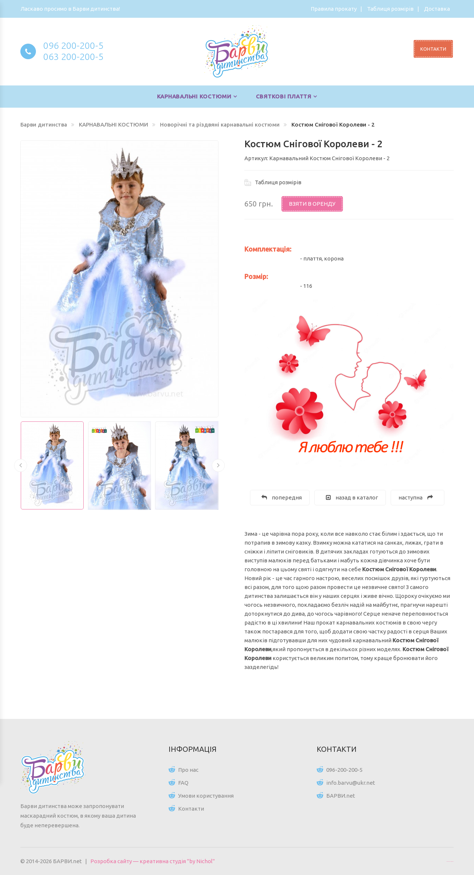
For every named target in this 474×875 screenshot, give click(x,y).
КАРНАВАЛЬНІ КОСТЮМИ (194, 96)
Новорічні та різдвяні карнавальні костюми (220, 124)
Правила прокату (334, 9)
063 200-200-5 (73, 56)
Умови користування (206, 795)
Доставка (437, 9)
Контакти (191, 808)
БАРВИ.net (340, 795)
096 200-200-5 (73, 45)
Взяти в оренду (312, 204)
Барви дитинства (43, 124)
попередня (281, 497)
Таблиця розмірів (390, 9)
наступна (415, 497)
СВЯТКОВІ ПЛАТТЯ (283, 96)
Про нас (188, 770)
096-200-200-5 (344, 770)
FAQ (183, 783)
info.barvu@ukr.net (350, 783)
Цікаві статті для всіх (450, 861)
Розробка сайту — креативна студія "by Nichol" (152, 861)
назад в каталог (352, 497)
